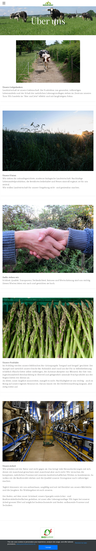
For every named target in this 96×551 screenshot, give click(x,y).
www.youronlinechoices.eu (25, 544)
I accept (48, 547)
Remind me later (81, 543)
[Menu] (4, 3)
